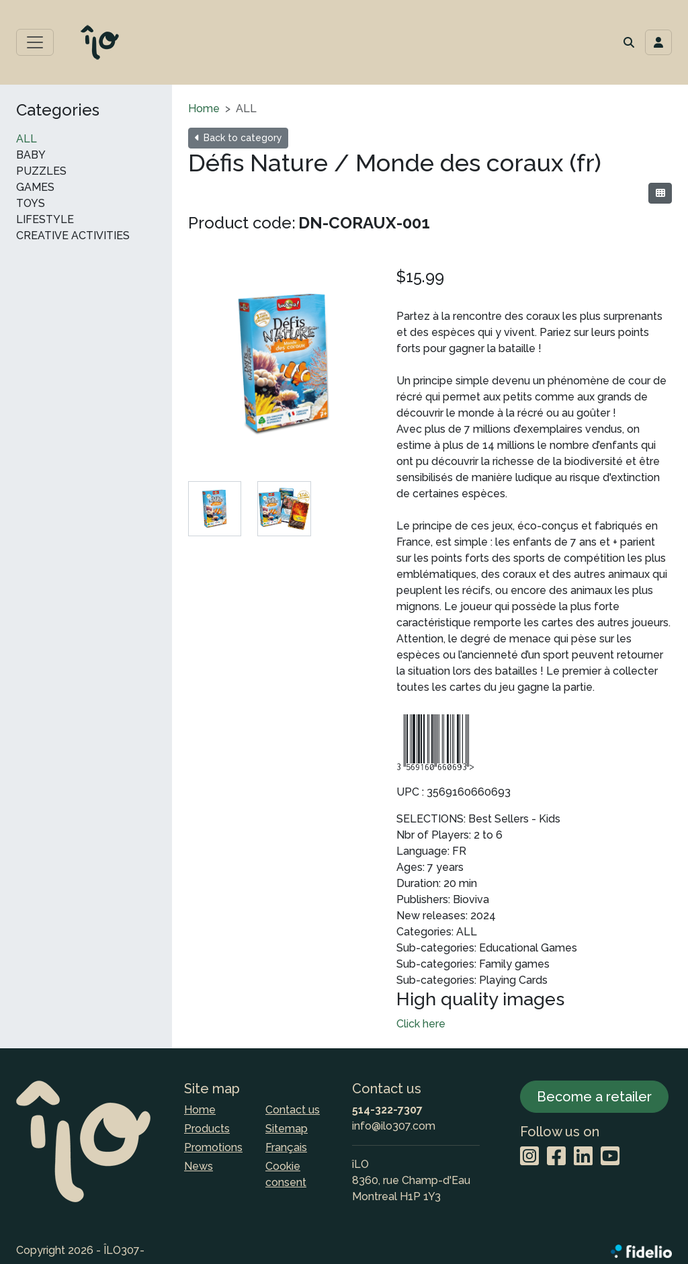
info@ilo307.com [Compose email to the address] (393, 1126)
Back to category (238, 137)
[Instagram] (529, 1157)
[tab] (214, 508)
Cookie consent (285, 1174)
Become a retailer (594, 1097)
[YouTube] (610, 1157)
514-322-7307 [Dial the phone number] (387, 1109)
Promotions (213, 1147)
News (198, 1166)
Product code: (242, 223)
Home (204, 108)
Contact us (292, 1109)
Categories (57, 110)
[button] (629, 42)
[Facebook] (556, 1157)
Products (207, 1128)
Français (286, 1147)
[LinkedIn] (583, 1157)
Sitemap (286, 1128)
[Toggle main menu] (35, 42)
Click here (420, 1023)
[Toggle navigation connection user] (658, 42)
